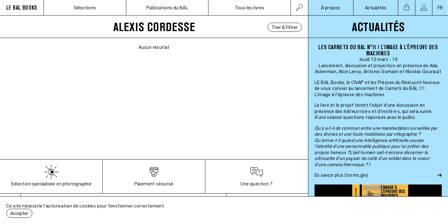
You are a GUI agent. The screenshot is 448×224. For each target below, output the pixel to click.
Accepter (19, 213)
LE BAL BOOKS (21, 7)
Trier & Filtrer (285, 27)
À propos (330, 8)
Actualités (375, 8)
